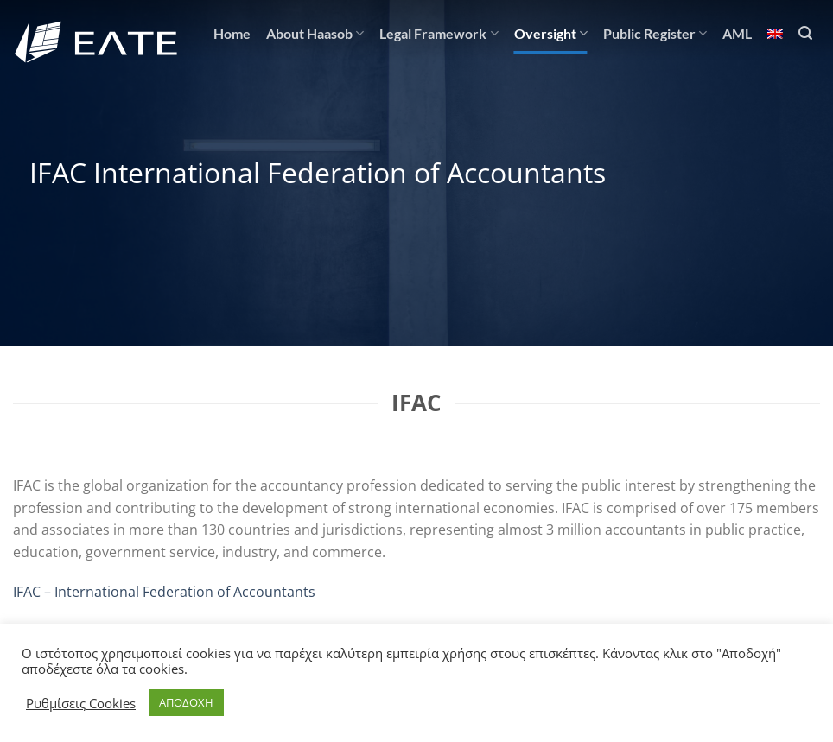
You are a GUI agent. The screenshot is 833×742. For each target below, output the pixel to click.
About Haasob (315, 33)
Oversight (551, 33)
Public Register (655, 33)
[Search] (805, 33)
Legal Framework (438, 33)
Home (232, 33)
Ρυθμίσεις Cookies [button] (81, 703)
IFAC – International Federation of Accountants (164, 591)
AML (737, 33)
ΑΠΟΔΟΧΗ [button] (186, 702)
